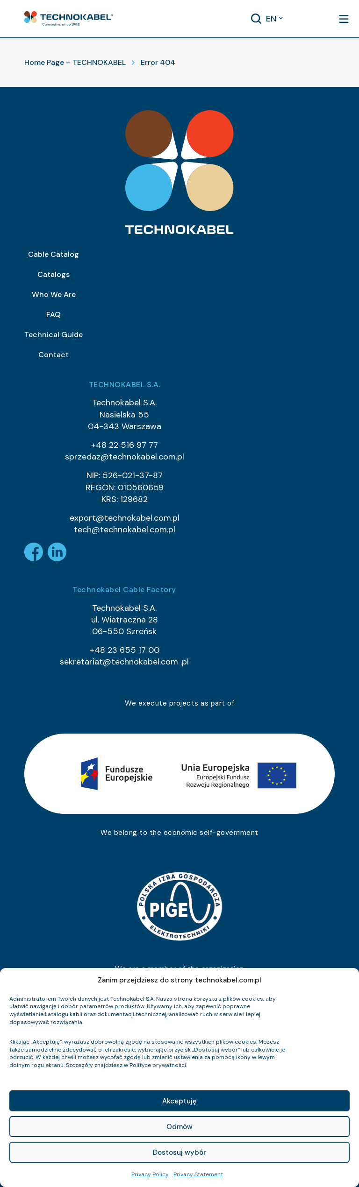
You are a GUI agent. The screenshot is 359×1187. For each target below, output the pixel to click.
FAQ (53, 314)
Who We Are (54, 294)
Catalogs (53, 274)
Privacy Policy (150, 1174)
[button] (68, 18)
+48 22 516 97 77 (124, 445)
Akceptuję (179, 1101)
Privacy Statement (198, 1174)
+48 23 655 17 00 (124, 650)
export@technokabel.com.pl (125, 517)
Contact (53, 355)
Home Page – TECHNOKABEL (75, 62)
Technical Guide (53, 334)
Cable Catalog (53, 254)
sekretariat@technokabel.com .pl (124, 661)
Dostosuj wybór (179, 1152)
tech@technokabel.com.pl (124, 529)
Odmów (179, 1126)
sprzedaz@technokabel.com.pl (124, 456)
